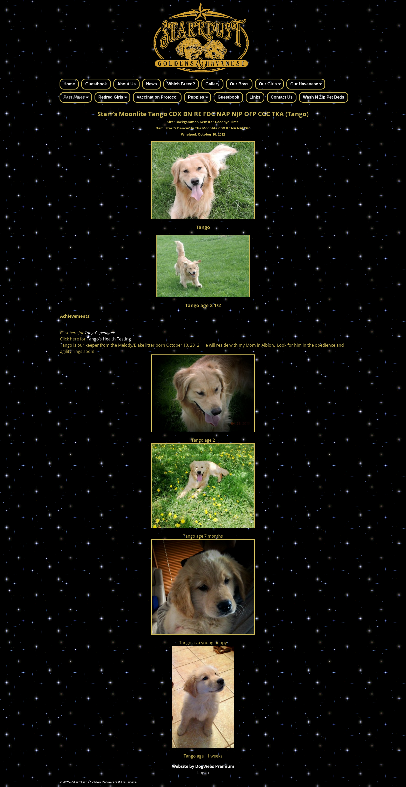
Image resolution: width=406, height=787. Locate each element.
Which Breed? (181, 84)
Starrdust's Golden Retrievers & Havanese (104, 782)
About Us (126, 84)
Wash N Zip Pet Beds (323, 97)
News (151, 84)
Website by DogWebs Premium (203, 766)
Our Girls (271, 84)
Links (255, 97)
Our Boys (239, 84)
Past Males (77, 98)
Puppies (199, 98)
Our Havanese (307, 84)
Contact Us (282, 97)
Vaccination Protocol (157, 97)
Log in (203, 772)
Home (69, 84)
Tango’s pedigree (100, 333)
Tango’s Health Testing (109, 339)
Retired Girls (113, 98)
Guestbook (96, 84)
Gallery (212, 84)
